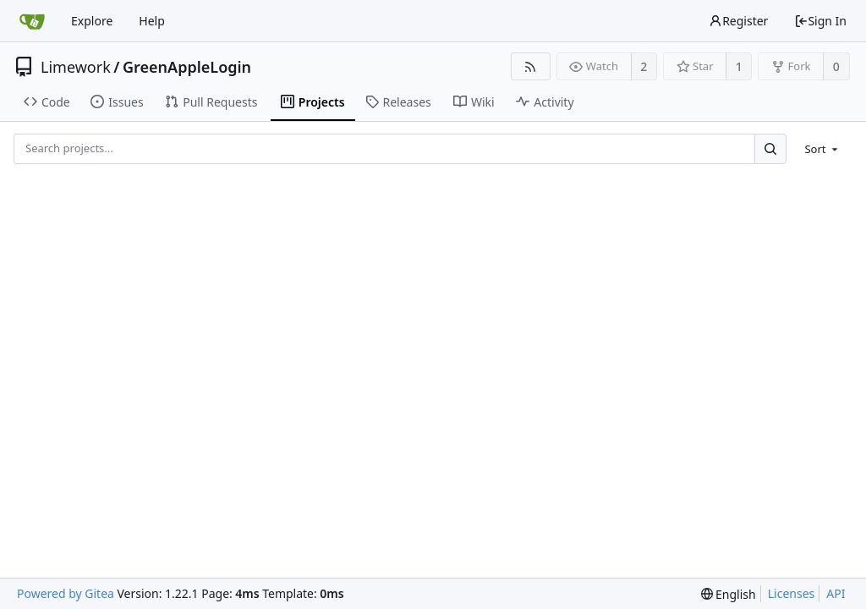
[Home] (32, 21)
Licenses (791, 593)
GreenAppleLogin (187, 66)
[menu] (822, 148)
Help (152, 21)
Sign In (820, 21)
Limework (76, 66)
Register (738, 21)
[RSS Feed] (531, 66)
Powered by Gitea (65, 593)
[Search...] (770, 148)
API (835, 593)
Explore (91, 21)
